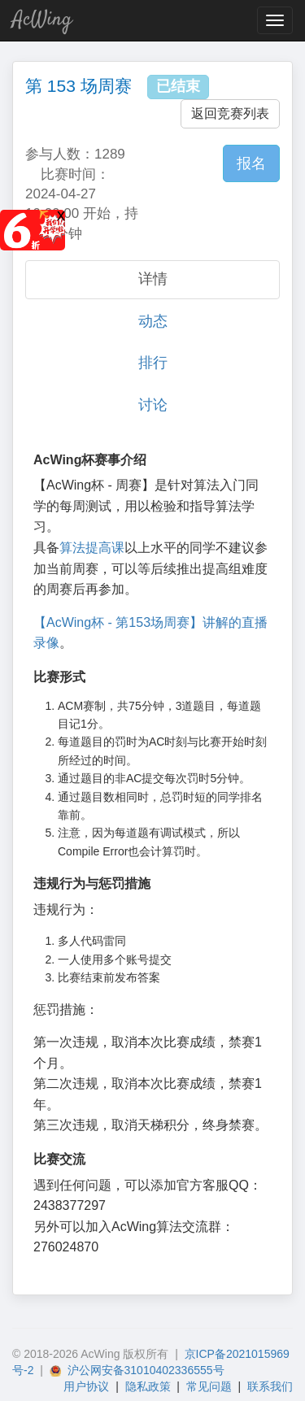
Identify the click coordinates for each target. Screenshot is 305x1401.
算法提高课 (91, 548)
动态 (153, 321)
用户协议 (86, 1386)
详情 (153, 279)
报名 (251, 163)
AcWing (42, 20)
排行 (153, 363)
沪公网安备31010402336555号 (137, 1370)
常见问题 (209, 1386)
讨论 (153, 405)
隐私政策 (148, 1386)
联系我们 (270, 1386)
